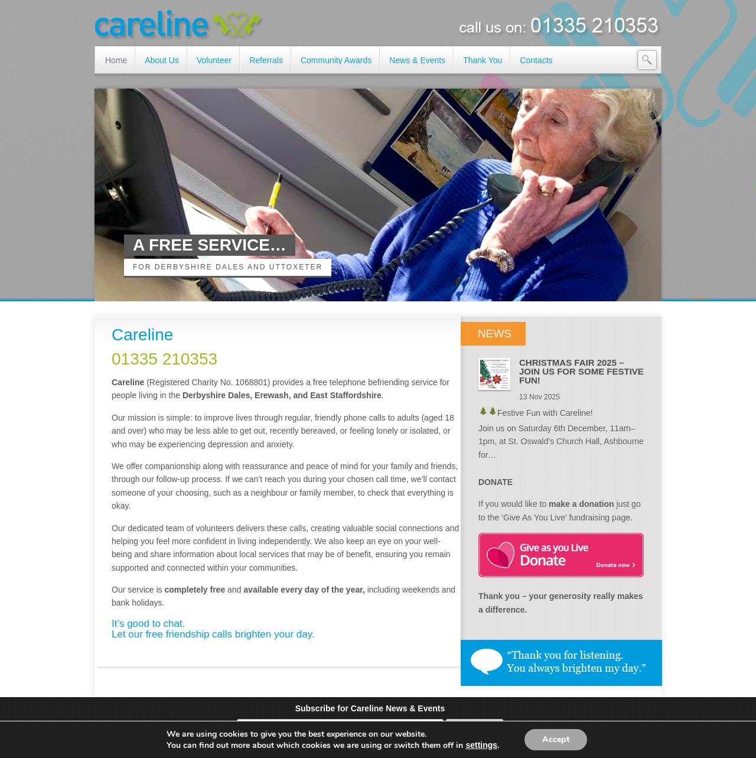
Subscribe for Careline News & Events (370, 708)
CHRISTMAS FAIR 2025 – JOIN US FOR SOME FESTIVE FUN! (581, 371)
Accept (555, 739)
